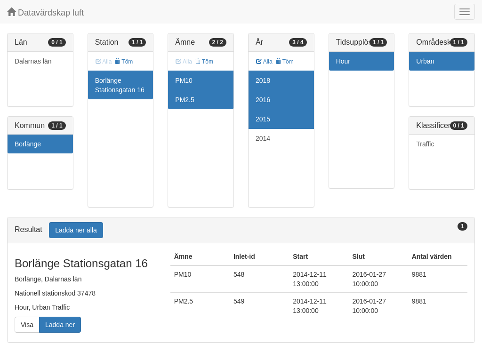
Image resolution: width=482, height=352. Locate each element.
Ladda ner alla (76, 230)
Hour (343, 61)
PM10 (184, 80)
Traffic (425, 144)
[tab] (241, 230)
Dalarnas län (33, 61)
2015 (263, 119)
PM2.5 (184, 100)
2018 (263, 80)
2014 (263, 138)
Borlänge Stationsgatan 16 (120, 85)
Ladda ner (60, 324)
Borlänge (28, 144)
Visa (27, 324)
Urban (425, 61)
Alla (264, 61)
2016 (263, 100)
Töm (123, 61)
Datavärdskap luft (45, 12)
